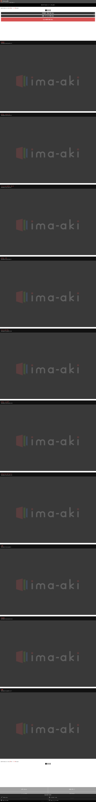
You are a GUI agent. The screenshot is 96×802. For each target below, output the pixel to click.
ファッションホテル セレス (7, 186)
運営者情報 (72, 793)
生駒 (2, 689)
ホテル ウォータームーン (6, 473)
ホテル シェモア (5, 401)
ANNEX (2, 42)
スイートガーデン (5, 330)
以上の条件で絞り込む (48, 19)
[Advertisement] (48, 32)
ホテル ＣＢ (4, 258)
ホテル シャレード (5, 114)
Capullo (3, 617)
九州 (2, 545)
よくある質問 (24, 793)
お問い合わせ (24, 789)
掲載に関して (72, 789)
